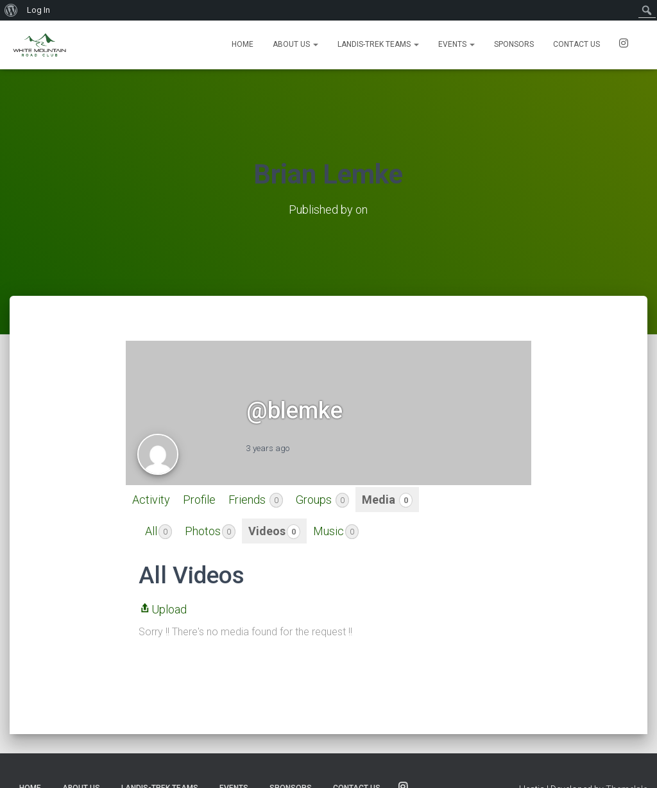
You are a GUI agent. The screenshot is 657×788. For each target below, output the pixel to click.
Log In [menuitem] (38, 10)
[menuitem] (11, 10)
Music (336, 531)
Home (242, 44)
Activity (151, 499)
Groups (322, 500)
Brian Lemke (328, 174)
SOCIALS (624, 45)
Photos (210, 531)
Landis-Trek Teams (378, 44)
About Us (295, 44)
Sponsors (514, 44)
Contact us (576, 44)
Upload (163, 609)
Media (387, 500)
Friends (255, 500)
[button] (315, 44)
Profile (199, 499)
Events (456, 44)
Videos (274, 531)
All (158, 531)
